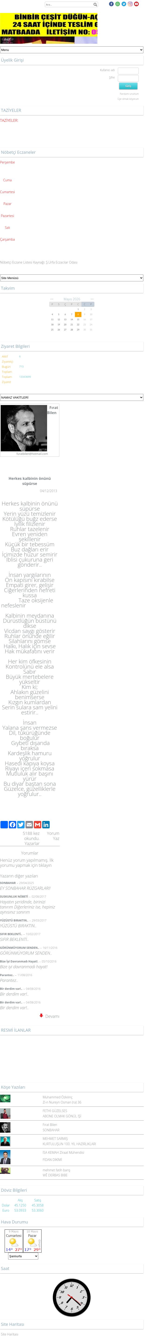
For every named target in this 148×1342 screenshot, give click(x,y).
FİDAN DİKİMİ (52, 1159)
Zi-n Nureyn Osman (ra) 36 (62, 1102)
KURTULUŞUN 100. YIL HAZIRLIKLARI (69, 1144)
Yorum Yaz (53, 835)
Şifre (112, 77)
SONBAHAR (51, 1130)
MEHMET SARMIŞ (55, 1138)
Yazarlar (32, 843)
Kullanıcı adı (107, 70)
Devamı (49, 1016)
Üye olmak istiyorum (128, 99)
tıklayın (45, 865)
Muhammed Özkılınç (58, 1097)
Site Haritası (9, 1334)
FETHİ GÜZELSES (55, 1111)
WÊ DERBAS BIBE (55, 1175)
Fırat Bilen (50, 1124)
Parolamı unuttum (129, 93)
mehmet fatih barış (56, 1170)
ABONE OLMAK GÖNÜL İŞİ (62, 1116)
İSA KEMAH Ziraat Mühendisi (63, 1152)
